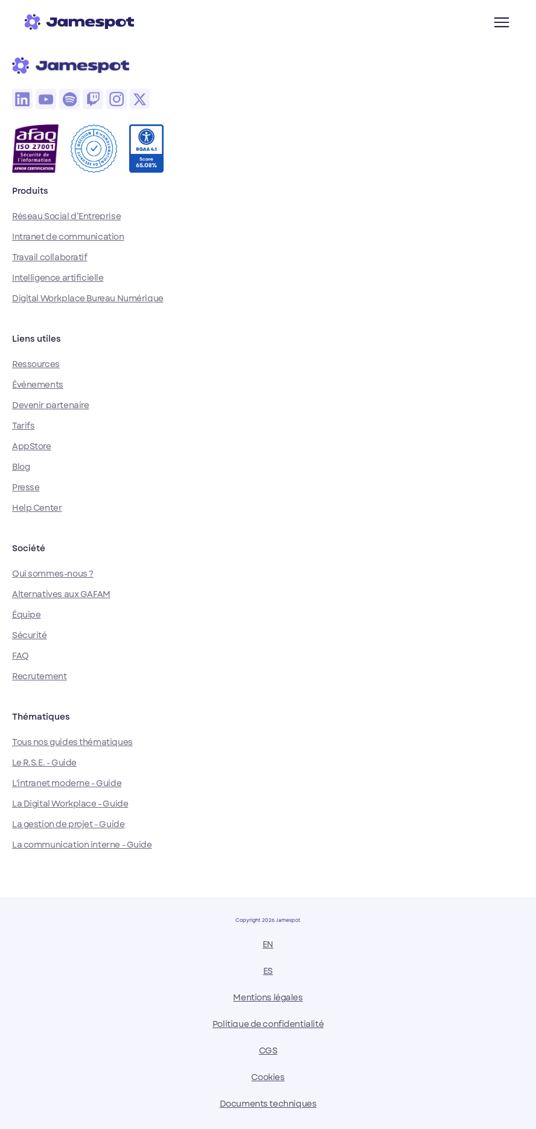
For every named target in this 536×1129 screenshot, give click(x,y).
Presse (25, 487)
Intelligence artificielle (58, 278)
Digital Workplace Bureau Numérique (88, 298)
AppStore (31, 446)
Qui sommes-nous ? (53, 574)
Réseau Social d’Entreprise (66, 216)
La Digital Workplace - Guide (70, 804)
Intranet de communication (68, 237)
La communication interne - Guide (82, 845)
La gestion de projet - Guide (68, 824)
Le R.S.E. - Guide (44, 762)
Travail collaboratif (50, 257)
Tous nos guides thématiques (72, 742)
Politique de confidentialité (268, 1024)
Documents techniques (268, 1104)
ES (268, 971)
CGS (268, 1050)
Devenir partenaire (50, 405)
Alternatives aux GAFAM (61, 594)
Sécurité (29, 635)
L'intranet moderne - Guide (66, 783)
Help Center (37, 508)
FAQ (20, 656)
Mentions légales (267, 997)
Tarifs (23, 426)
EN (268, 944)
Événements (37, 385)
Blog (21, 467)
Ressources (36, 364)
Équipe (26, 615)
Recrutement (39, 676)
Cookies (267, 1077)
